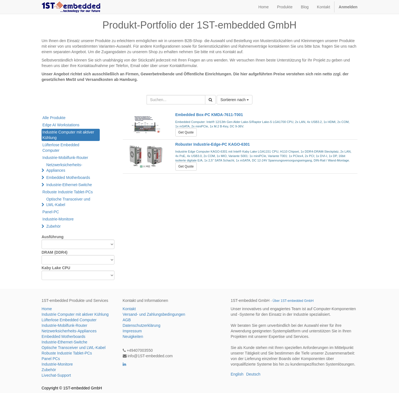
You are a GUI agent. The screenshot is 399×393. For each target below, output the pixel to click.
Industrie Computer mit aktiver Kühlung (68, 135)
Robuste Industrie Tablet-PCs (67, 192)
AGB (127, 320)
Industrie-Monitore (58, 219)
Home (47, 309)
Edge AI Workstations (61, 125)
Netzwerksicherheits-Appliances (64, 168)
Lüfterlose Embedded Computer (60, 148)
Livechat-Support (56, 375)
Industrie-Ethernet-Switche (69, 185)
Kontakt (129, 309)
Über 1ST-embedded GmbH (293, 301)
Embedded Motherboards (68, 177)
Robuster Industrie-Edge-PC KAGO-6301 (212, 144)
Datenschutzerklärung (141, 325)
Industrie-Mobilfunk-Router (65, 157)
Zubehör (53, 226)
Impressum (132, 331)
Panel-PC (50, 212)
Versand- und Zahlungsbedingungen (154, 314)
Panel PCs (51, 358)
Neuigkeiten (133, 336)
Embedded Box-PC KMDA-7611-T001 (209, 114)
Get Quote (186, 132)
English (237, 374)
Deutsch (253, 374)
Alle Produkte (53, 117)
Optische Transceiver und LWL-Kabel (68, 202)
